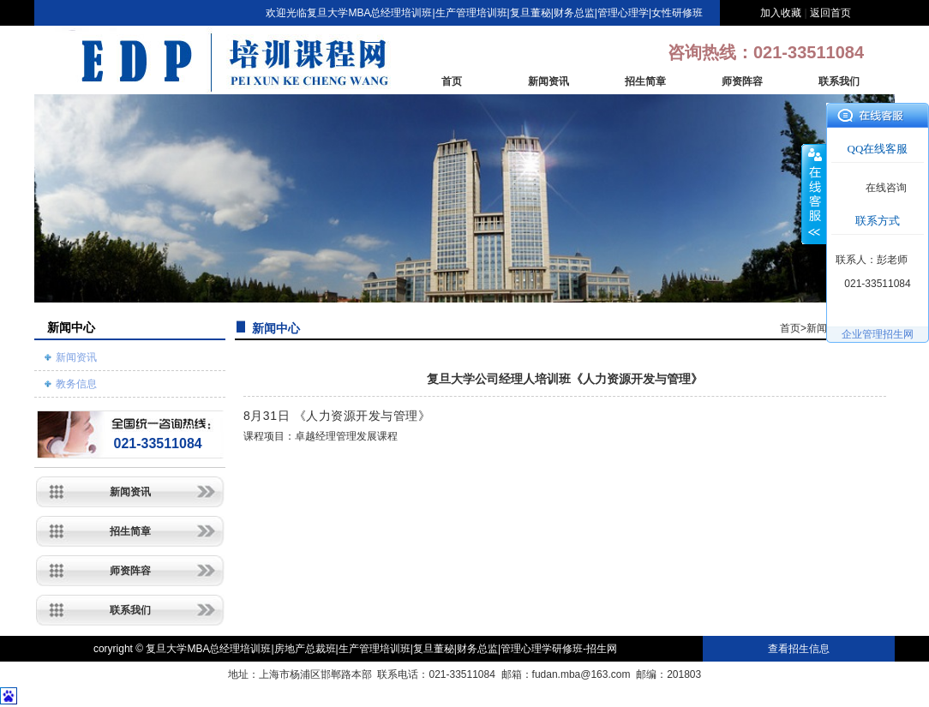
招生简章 (645, 81)
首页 (451, 81)
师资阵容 (742, 81)
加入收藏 (780, 13)
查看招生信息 (799, 649)
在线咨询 (886, 188)
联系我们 (839, 81)
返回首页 (830, 13)
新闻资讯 (548, 81)
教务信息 (76, 384)
